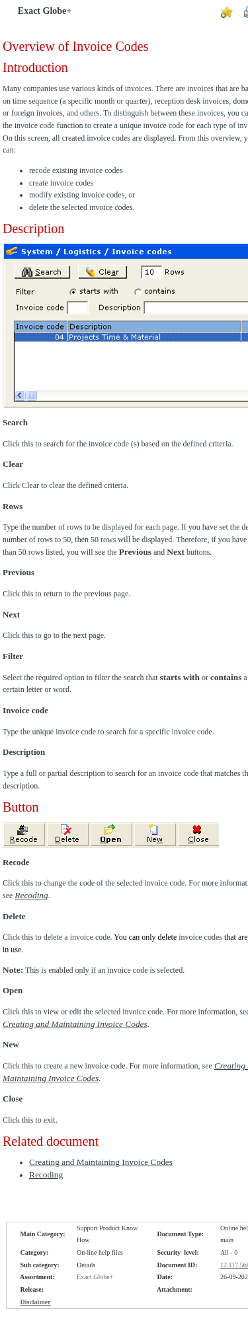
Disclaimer (36, 1302)
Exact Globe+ (44, 11)
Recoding (46, 1174)
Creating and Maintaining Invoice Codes (75, 1024)
